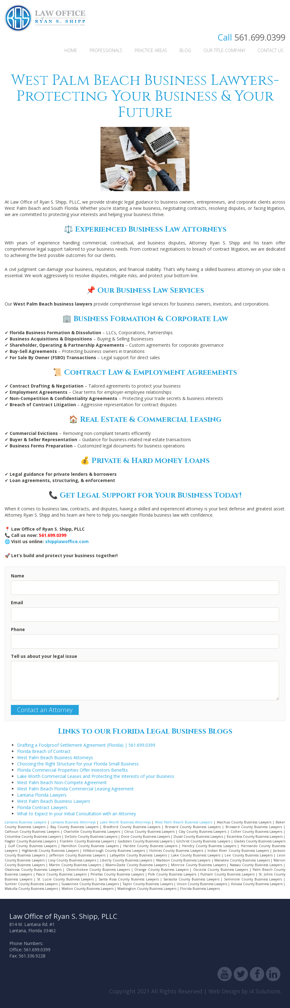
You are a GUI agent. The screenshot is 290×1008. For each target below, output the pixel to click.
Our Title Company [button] (224, 50)
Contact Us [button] (270, 50)
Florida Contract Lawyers (42, 807)
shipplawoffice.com (67, 541)
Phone (18, 629)
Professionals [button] (106, 50)
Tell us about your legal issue (44, 656)
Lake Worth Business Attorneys (125, 822)
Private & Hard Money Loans (150, 461)
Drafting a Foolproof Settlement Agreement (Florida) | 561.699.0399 (86, 745)
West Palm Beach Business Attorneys (55, 757)
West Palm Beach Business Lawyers (53, 801)
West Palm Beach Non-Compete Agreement (62, 782)
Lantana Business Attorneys (73, 822)
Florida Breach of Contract (44, 751)
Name (17, 576)
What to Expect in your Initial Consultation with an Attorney (76, 814)
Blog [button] (185, 50)
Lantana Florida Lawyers (42, 795)
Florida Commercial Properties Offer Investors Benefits (72, 770)
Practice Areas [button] (151, 50)
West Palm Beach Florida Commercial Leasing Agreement (75, 789)
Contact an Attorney (44, 710)
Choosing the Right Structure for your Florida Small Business (78, 764)
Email (17, 602)
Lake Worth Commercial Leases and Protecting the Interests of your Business (95, 776)
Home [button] (70, 50)
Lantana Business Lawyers (25, 822)
